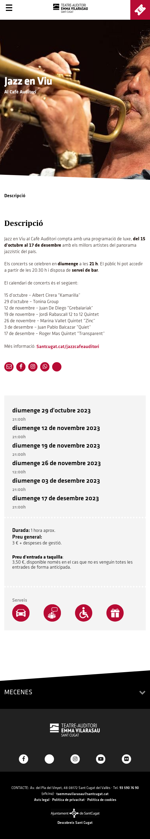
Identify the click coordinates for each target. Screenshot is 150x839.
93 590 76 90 (129, 788)
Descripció (14, 195)
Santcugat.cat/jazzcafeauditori (67, 346)
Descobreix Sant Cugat (75, 822)
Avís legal (41, 799)
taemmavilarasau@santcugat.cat (82, 794)
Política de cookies (101, 799)
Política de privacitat (68, 799)
